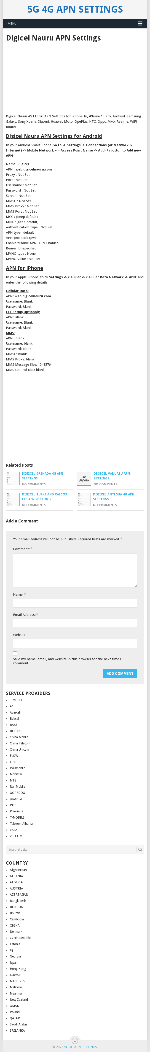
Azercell (15, 712)
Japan (14, 962)
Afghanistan (18, 870)
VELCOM (16, 836)
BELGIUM (17, 907)
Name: (19, 594)
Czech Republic (20, 938)
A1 (12, 706)
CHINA (15, 925)
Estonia (15, 944)
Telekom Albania (21, 823)
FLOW (14, 755)
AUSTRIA (16, 888)
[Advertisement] (75, 76)
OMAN (14, 1006)
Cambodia (17, 919)
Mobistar (16, 774)
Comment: (22, 549)
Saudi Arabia (18, 1024)
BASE (14, 725)
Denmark (16, 931)
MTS (13, 780)
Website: (20, 635)
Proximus (16, 811)
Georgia (15, 956)
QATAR (15, 1018)
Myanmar (16, 993)
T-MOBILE (17, 817)
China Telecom (20, 743)
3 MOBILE (17, 700)
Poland (15, 1012)
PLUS (13, 805)
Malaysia (16, 987)
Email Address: (25, 614)
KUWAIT (16, 975)
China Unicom (19, 749)
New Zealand (19, 999)
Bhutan (15, 913)
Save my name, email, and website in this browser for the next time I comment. (67, 661)
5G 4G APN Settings (75, 9)
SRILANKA (17, 1030)
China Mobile (19, 737)
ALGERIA (16, 882)
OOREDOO (17, 793)
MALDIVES (17, 981)
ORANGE (16, 799)
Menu (12, 23)
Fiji (11, 950)
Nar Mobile (17, 786)
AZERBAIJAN (19, 894)
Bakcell (14, 718)
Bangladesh (18, 901)
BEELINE (16, 731)
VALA (13, 830)
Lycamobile (17, 768)
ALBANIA (16, 876)
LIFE (13, 762)
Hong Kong (18, 969)
